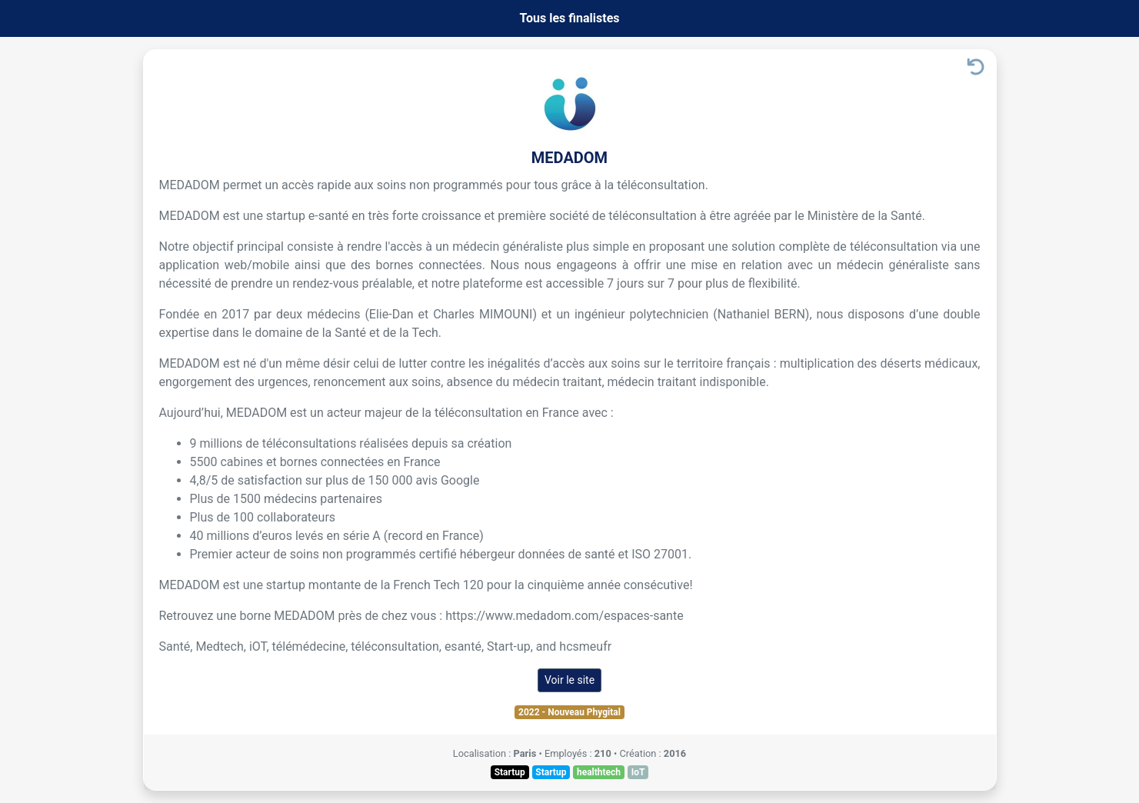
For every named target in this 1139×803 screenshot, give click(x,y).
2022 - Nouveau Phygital (569, 712)
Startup (510, 772)
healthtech (599, 772)
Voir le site (569, 680)
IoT (638, 772)
